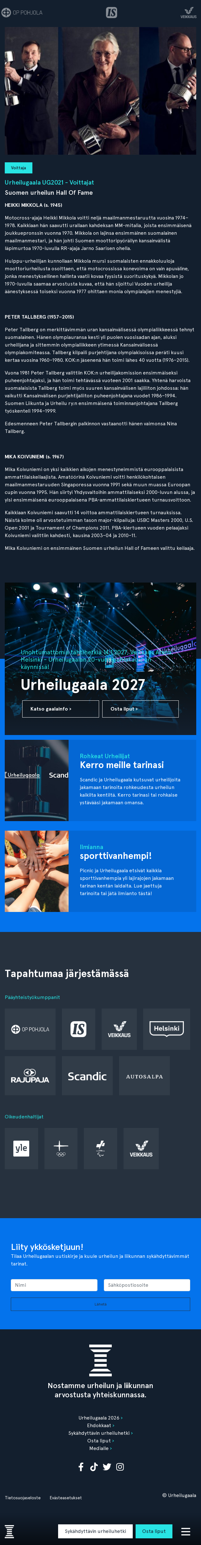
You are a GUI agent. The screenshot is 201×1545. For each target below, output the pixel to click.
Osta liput (154, 1531)
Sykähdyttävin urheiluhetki (95, 1531)
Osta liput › (124, 709)
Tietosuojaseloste (23, 1497)
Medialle (99, 1448)
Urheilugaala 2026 (98, 1418)
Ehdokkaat (99, 1425)
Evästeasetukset (66, 1497)
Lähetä (101, 1304)
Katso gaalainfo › (50, 709)
